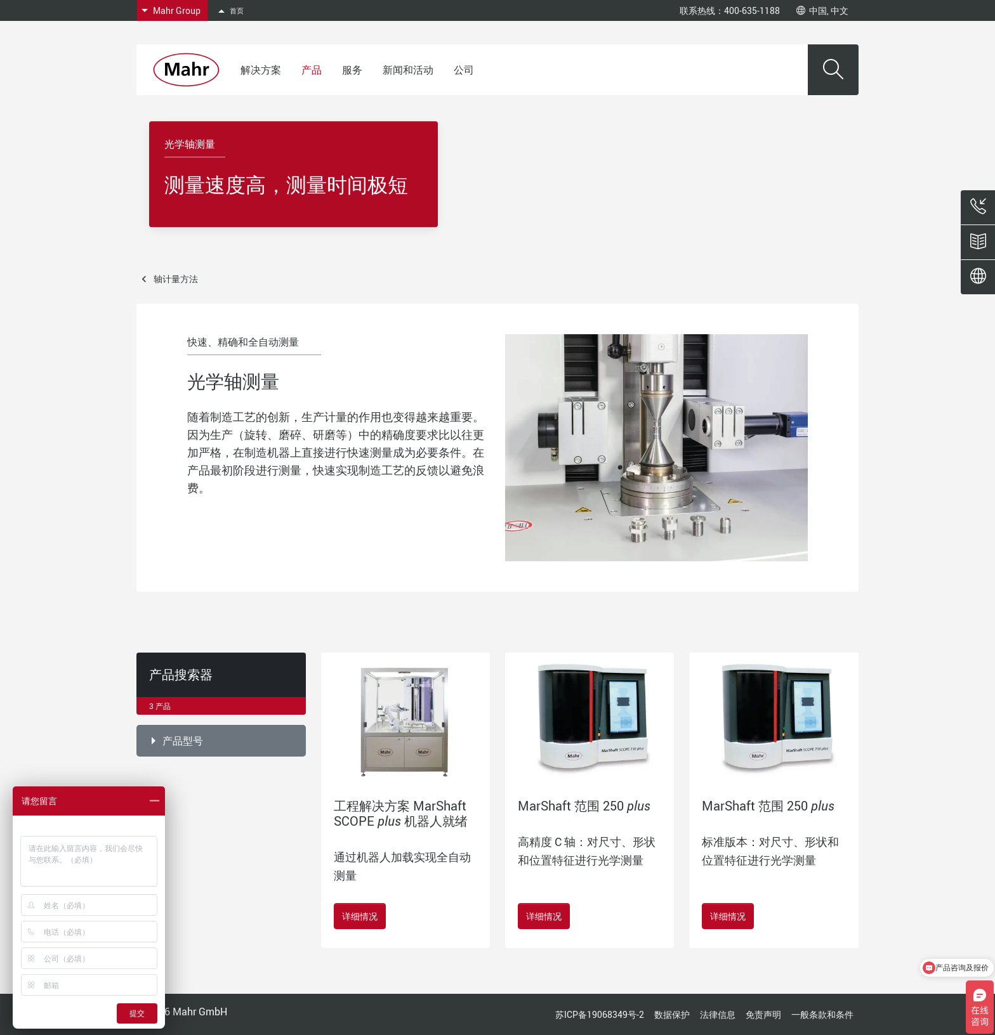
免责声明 (763, 1014)
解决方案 (261, 70)
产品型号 (182, 741)
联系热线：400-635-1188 (730, 10)
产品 (311, 70)
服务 (352, 70)
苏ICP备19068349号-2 (599, 1014)
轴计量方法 (176, 279)
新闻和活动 (408, 70)
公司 (464, 70)
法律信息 (717, 1014)
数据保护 (672, 1014)
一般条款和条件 (822, 1014)
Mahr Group (177, 10)
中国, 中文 (822, 10)
